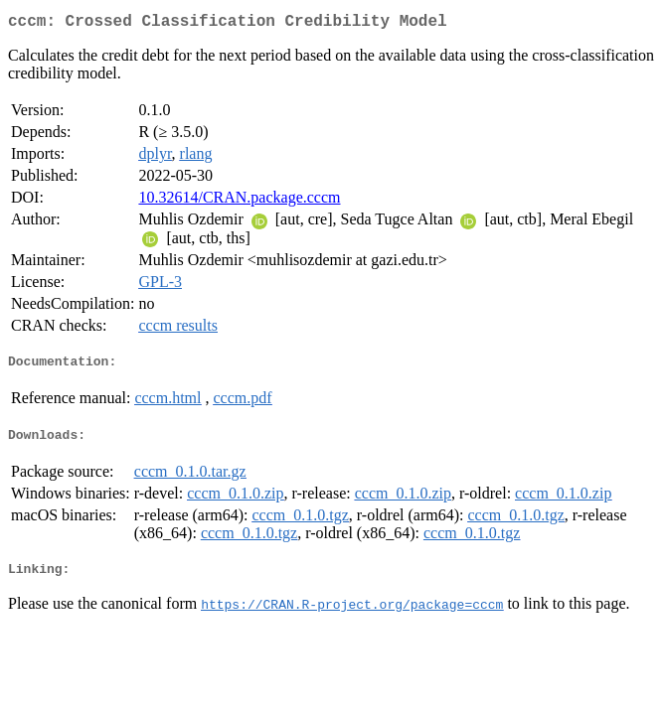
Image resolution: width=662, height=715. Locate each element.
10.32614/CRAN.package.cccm (239, 201)
